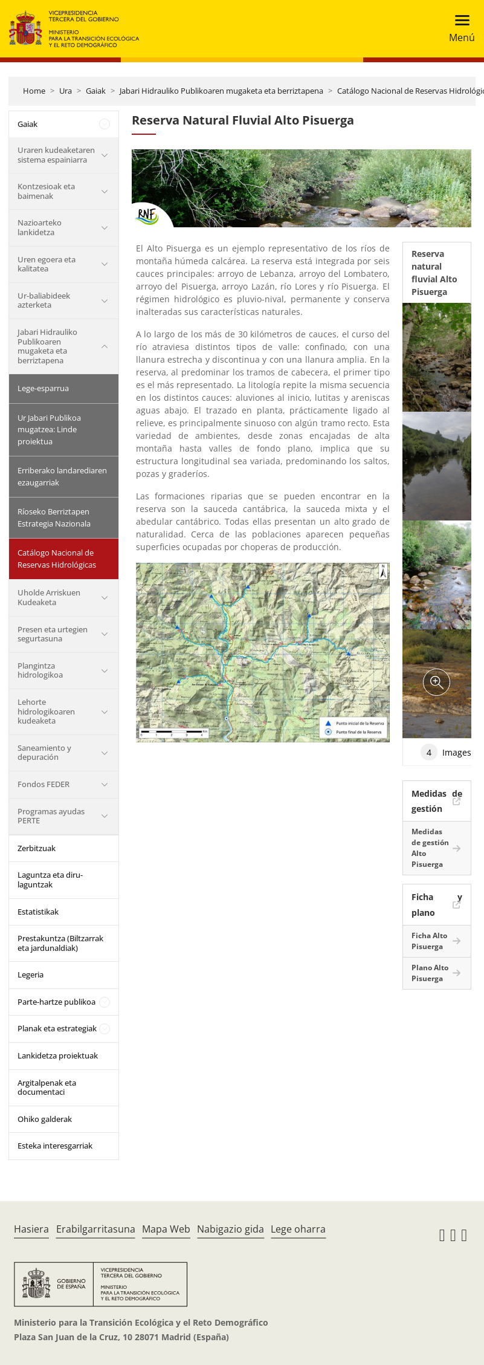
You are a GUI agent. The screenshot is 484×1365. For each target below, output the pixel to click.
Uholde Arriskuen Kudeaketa (49, 597)
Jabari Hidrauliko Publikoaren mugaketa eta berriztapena (221, 90)
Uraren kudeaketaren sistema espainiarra (56, 154)
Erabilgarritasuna (95, 1229)
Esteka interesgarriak (55, 1145)
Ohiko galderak (45, 1119)
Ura (65, 90)
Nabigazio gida (230, 1229)
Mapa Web (166, 1229)
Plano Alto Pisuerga (429, 973)
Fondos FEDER (43, 784)
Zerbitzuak (37, 848)
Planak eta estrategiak (57, 1028)
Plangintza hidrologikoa (40, 670)
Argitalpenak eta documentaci (47, 1087)
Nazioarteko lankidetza (40, 227)
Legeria (31, 974)
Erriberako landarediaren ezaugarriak (62, 476)
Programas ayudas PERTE (51, 816)
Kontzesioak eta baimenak (46, 191)
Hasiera (31, 1229)
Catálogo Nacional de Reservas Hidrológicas (57, 558)
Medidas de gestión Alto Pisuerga (430, 847)
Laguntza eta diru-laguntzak (50, 879)
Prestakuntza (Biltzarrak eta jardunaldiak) (60, 943)
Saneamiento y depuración (44, 752)
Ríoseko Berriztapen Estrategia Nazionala (54, 517)
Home (34, 90)
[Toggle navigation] (458, 29)
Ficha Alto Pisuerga (429, 941)
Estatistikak (38, 911)
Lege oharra (298, 1229)
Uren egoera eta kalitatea (47, 264)
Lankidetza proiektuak (58, 1055)
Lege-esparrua (43, 388)
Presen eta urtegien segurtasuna (53, 634)
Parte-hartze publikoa (56, 1001)
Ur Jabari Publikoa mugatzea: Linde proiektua (49, 429)
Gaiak (96, 90)
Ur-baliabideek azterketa (44, 300)
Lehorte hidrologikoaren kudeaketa (46, 711)
